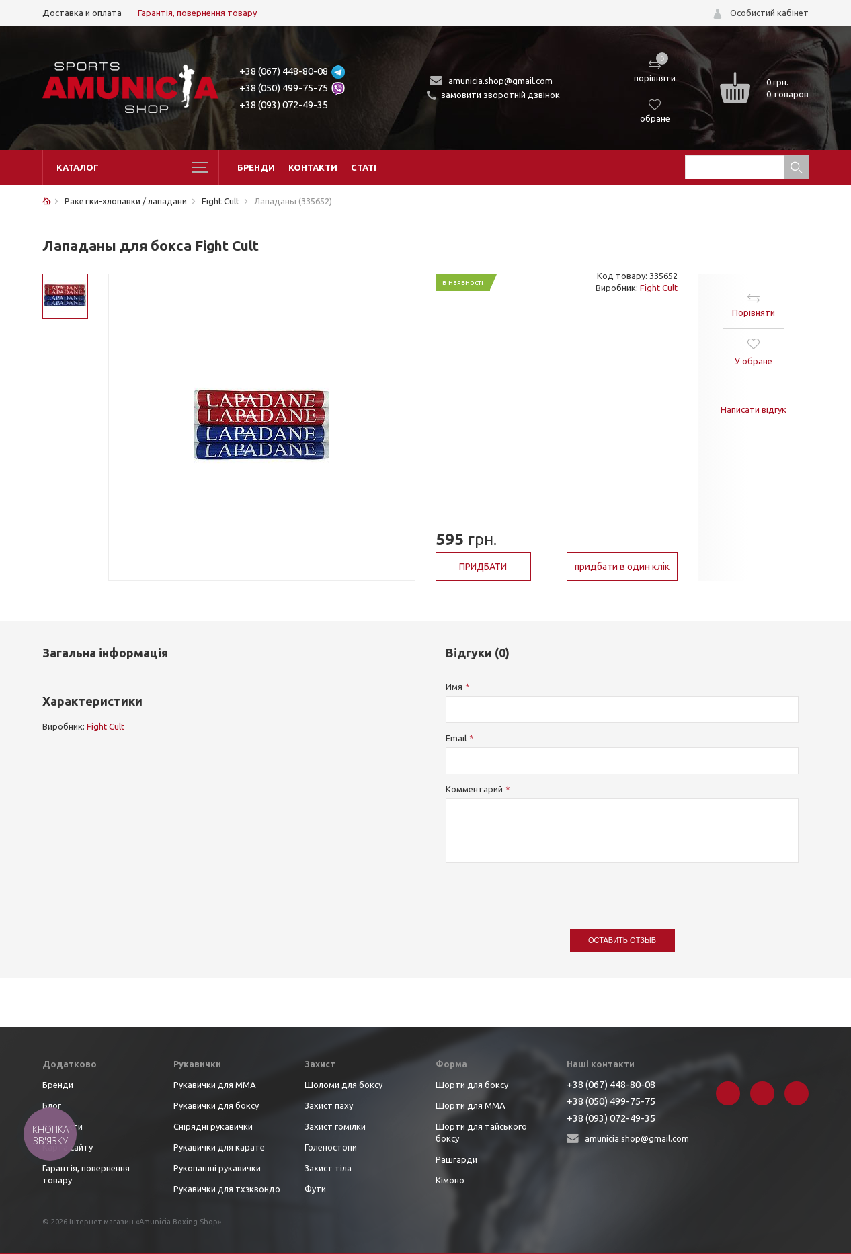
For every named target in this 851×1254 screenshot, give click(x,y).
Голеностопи (331, 1147)
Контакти (312, 167)
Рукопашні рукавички (217, 1168)
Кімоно (450, 1180)
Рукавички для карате (219, 1147)
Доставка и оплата (82, 12)
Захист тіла (328, 1168)
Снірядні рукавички (213, 1126)
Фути (315, 1189)
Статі (363, 167)
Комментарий (474, 789)
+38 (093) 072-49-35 (283, 104)
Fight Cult (659, 287)
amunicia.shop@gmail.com (500, 80)
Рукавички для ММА (214, 1084)
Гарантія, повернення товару (197, 12)
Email (456, 738)
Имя (454, 687)
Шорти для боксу (472, 1084)
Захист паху (329, 1105)
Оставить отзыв (622, 940)
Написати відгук (753, 409)
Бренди (256, 167)
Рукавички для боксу (216, 1105)
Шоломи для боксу (343, 1084)
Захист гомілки (335, 1126)
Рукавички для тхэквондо (226, 1189)
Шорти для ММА (470, 1105)
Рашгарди (456, 1159)
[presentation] (548, 889)
